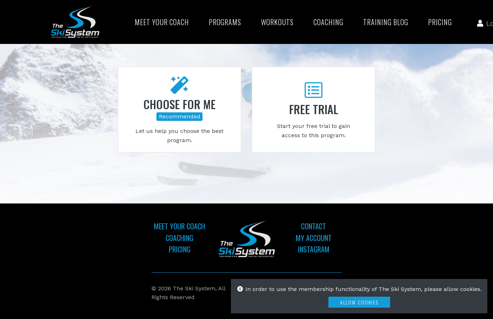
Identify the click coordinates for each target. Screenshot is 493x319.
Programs (225, 22)
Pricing (440, 22)
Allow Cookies (359, 302)
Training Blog (385, 22)
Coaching (328, 22)
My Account (314, 238)
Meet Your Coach (162, 22)
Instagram (313, 249)
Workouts (277, 22)
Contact (313, 226)
